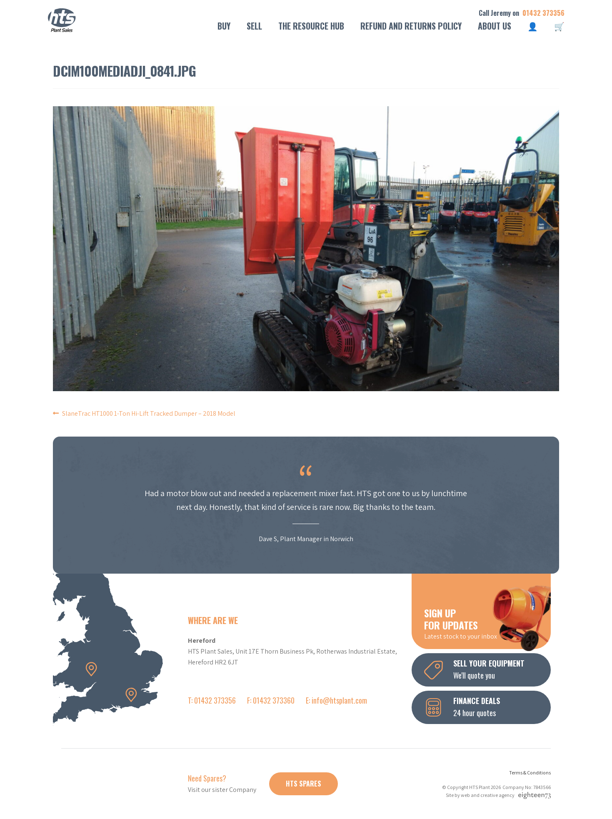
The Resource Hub (311, 26)
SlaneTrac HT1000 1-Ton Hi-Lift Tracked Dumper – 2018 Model (148, 413)
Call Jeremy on (522, 13)
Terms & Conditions (530, 772)
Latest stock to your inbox (487, 623)
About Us (494, 26)
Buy (223, 26)
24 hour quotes (487, 706)
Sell (254, 26)
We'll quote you (487, 669)
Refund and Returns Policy (411, 26)
